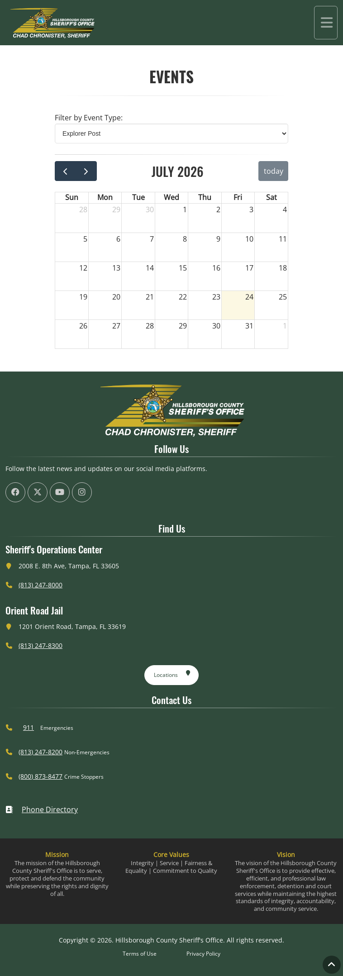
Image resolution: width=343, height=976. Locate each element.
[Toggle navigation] (326, 22)
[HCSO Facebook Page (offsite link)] (15, 492)
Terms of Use (140, 953)
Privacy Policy (203, 953)
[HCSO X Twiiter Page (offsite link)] (38, 492)
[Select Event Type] (171, 133)
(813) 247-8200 (40, 751)
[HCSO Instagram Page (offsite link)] (82, 492)
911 (28, 727)
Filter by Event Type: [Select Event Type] (89, 118)
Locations (172, 673)
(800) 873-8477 (40, 776)
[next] (86, 171)
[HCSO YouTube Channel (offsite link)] (60, 492)
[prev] (65, 171)
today (273, 171)
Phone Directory (41, 809)
